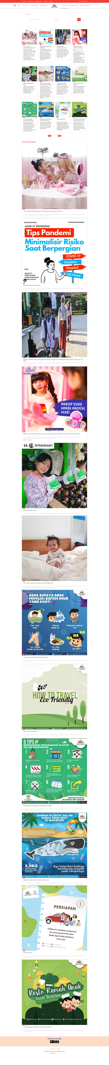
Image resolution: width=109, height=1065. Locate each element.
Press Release (30, 1)
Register (85, 1)
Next (59, 135)
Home (23, 14)
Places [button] (19, 5)
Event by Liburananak (85, 5)
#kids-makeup (77, 50)
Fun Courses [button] (25, 5)
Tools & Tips (64, 5)
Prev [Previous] (50, 135)
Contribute (45, 1)
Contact (50, 1)
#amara (82, 50)
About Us (24, 1)
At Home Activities (34, 5)
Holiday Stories (43, 5)
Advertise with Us (38, 1)
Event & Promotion (74, 5)
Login (81, 1)
